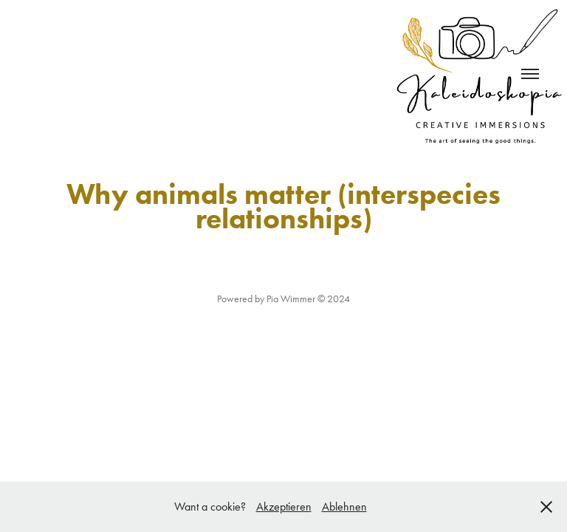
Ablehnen (344, 506)
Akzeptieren (284, 506)
